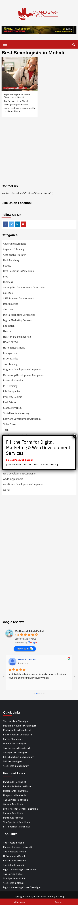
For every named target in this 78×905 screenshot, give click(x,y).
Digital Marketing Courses (17, 320)
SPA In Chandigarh (12, 761)
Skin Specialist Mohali (14, 878)
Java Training (10, 364)
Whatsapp (19, 901)
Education (9, 325)
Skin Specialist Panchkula (16, 822)
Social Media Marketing (16, 413)
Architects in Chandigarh (16, 765)
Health (7, 331)
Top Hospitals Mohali (14, 851)
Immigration (10, 353)
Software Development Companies (22, 419)
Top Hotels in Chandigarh (16, 721)
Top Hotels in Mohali (14, 842)
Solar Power (10, 424)
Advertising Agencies (14, 243)
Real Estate (9, 402)
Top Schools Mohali (13, 864)
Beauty (7, 265)
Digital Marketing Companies (19, 314)
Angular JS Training (14, 249)
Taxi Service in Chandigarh (16, 747)
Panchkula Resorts (13, 817)
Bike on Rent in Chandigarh (17, 734)
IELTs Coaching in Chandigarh (18, 756)
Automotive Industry (14, 254)
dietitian (8, 309)
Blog (5, 276)
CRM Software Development (18, 298)
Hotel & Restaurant (14, 347)
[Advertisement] (39, 530)
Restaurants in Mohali (14, 860)
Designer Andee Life (28, 659)
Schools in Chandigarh (15, 743)
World (6, 490)
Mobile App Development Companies (23, 375)
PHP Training (10, 386)
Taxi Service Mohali (13, 873)
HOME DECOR (10, 342)
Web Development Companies (20, 473)
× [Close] (75, 436)
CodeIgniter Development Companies (24, 287)
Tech (5, 429)
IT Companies (10, 358)
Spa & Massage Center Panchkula (20, 808)
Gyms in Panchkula (13, 804)
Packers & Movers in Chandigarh (19, 725)
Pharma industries (13, 380)
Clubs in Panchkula (13, 813)
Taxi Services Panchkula (15, 799)
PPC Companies (11, 391)
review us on (25, 648)
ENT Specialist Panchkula (16, 826)
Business (8, 282)
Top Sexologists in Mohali (17, 94)
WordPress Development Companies (23, 484)
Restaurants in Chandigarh (17, 730)
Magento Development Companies (22, 369)
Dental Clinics (10, 304)
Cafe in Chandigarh (13, 739)
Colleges (8, 293)
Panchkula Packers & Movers (18, 786)
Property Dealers (12, 397)
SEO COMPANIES (12, 408)
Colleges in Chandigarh (15, 752)
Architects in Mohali (13, 882)
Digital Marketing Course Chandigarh (22, 887)
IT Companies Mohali (14, 856)
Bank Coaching (11, 260)
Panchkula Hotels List (14, 781)
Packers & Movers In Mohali (17, 847)
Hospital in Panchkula (14, 795)
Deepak (20, 97)
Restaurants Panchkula (15, 790)
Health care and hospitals (15, 88)
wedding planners (13, 479)
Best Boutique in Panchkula (18, 271)
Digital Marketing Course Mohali (20, 869)
